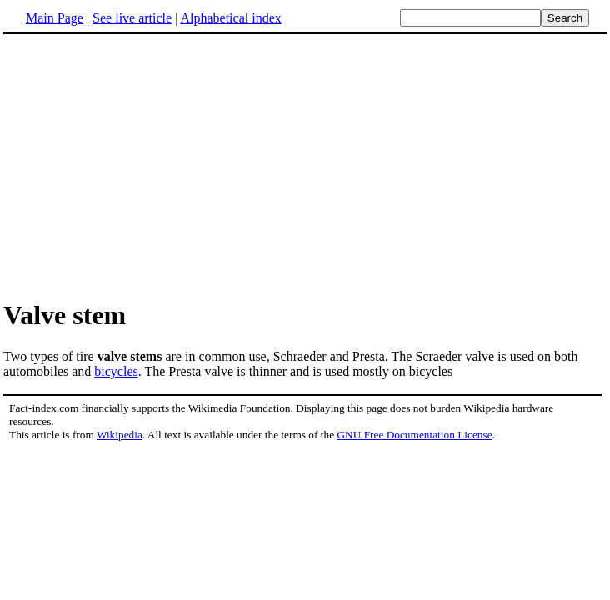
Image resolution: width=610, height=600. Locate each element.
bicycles (116, 371)
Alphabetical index (230, 18)
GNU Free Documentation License (414, 434)
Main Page (54, 18)
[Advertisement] (305, 165)
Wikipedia (119, 434)
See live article (132, 18)
